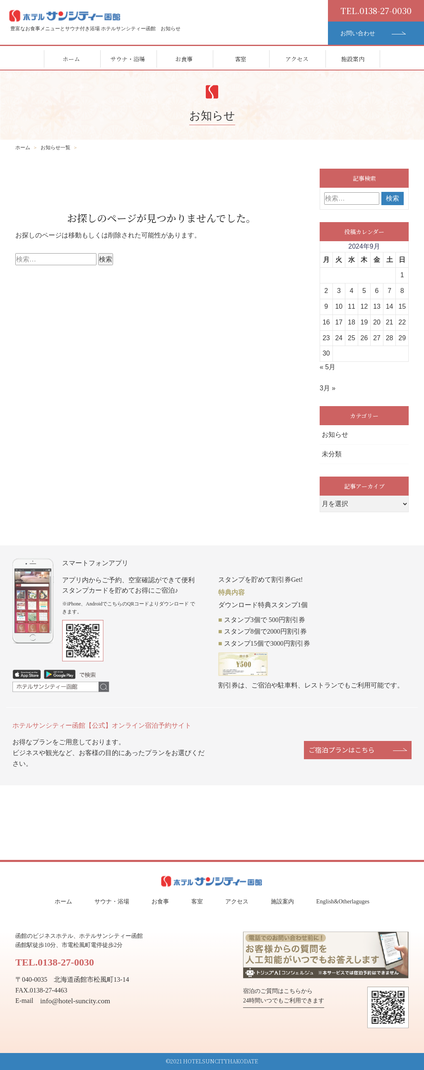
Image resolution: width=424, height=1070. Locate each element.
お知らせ (335, 434)
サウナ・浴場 (127, 59)
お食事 (184, 59)
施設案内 (352, 59)
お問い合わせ (358, 33)
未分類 (332, 454)
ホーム (71, 59)
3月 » (327, 388)
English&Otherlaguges (342, 901)
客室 (240, 59)
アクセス (296, 59)
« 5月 (327, 366)
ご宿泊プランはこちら (341, 750)
